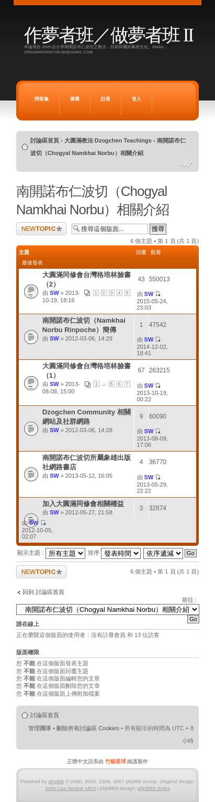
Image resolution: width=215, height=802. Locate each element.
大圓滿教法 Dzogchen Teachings (108, 140)
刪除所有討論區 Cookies (87, 728)
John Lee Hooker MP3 (70, 788)
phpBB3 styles (154, 788)
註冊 (105, 99)
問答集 (42, 99)
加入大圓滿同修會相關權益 (83, 504)
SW (54, 293)
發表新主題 (41, 228)
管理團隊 (39, 728)
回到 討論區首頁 (43, 592)
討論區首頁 (44, 140)
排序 (114, 553)
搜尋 (75, 99)
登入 (136, 99)
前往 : (189, 600)
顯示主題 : (51, 553)
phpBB (56, 781)
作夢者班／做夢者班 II (108, 35)
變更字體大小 (186, 164)
